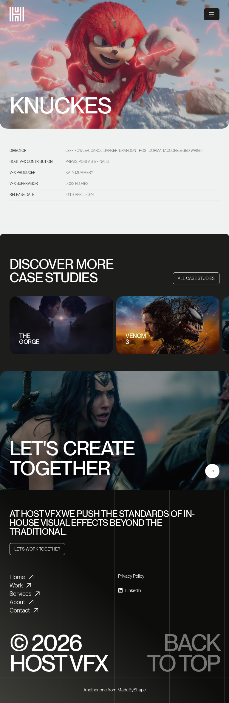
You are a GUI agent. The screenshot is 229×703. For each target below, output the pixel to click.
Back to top (183, 653)
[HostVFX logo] (17, 14)
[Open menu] (211, 14)
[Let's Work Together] (37, 549)
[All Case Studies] (196, 278)
